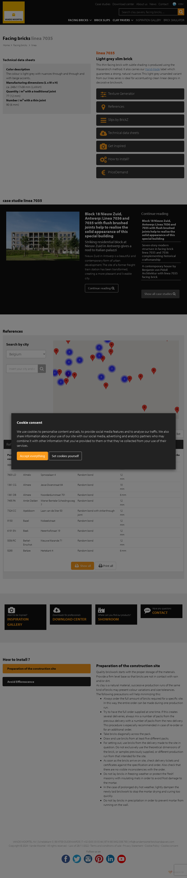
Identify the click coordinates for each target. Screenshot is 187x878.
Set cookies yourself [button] (65, 456)
